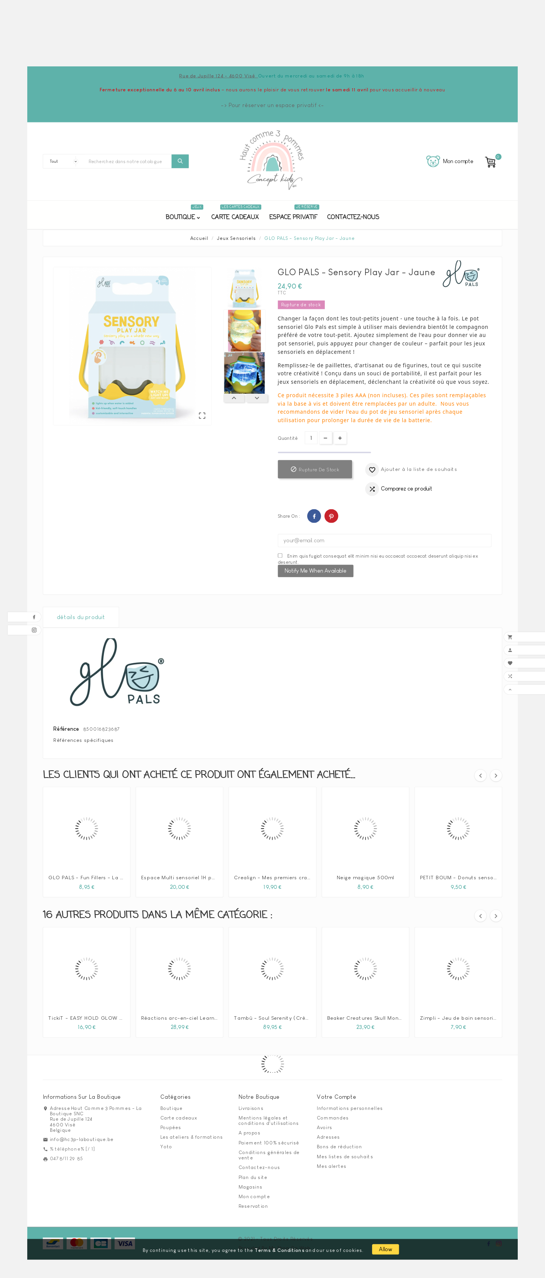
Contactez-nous (259, 1167)
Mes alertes (331, 1166)
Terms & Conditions (280, 1249)
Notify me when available (315, 570)
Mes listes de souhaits (345, 1156)
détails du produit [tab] (81, 617)
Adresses (328, 1137)
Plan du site (253, 1177)
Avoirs (325, 1127)
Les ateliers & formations (191, 1137)
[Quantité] (311, 437)
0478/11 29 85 (66, 1158)
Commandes (333, 1117)
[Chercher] (128, 161)
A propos (250, 1133)
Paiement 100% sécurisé (269, 1142)
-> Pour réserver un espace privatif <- (272, 105)
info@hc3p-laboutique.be (82, 1139)
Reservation (253, 1206)
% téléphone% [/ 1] (72, 1148)
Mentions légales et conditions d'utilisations (269, 1120)
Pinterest (331, 516)
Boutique (171, 1108)
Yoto (166, 1146)
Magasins (250, 1186)
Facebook (314, 516)
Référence (66, 728)
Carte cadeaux (178, 1117)
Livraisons (251, 1108)
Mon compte (254, 1196)
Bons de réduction (339, 1146)
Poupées (170, 1127)
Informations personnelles (350, 1108)
